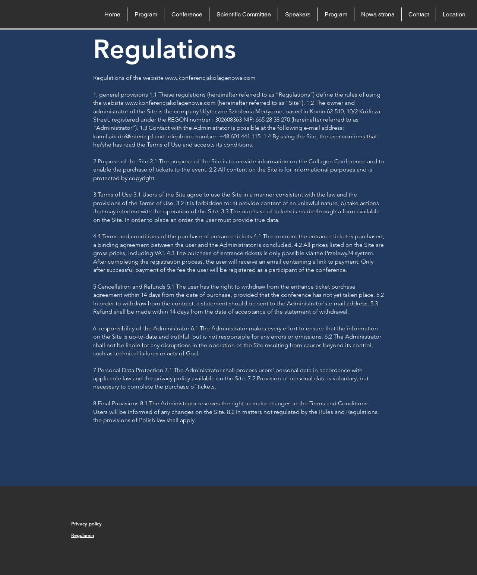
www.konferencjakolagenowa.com (210, 77)
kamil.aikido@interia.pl (123, 136)
